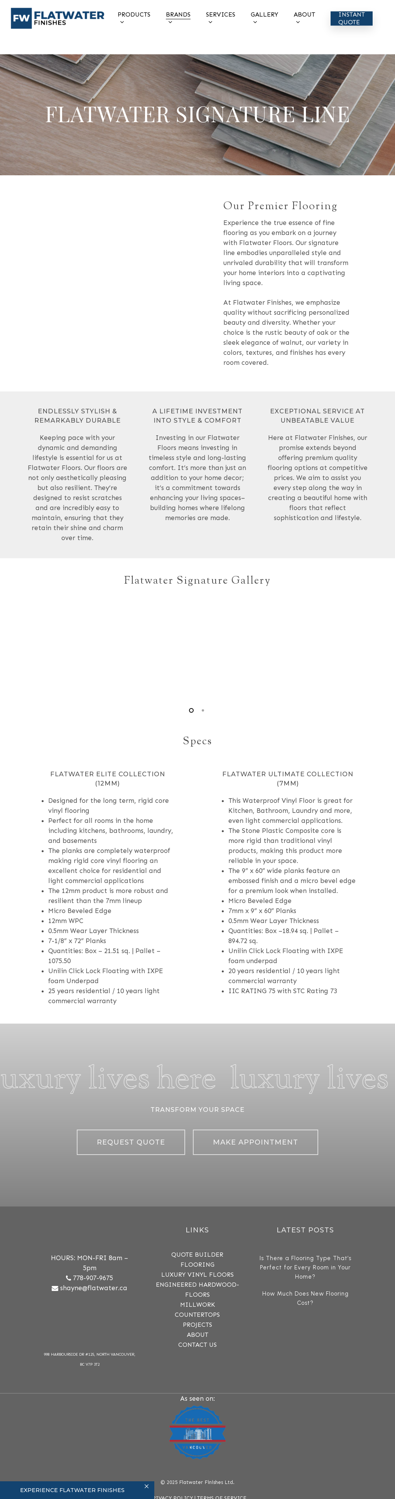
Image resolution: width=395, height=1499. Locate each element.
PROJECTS (197, 1324)
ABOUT (197, 1334)
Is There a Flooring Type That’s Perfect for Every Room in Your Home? (305, 1267)
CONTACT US (197, 1344)
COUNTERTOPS (197, 1314)
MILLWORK (197, 1304)
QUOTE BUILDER (197, 1254)
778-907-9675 (93, 1278)
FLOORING (197, 1264)
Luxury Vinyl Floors (197, 1274)
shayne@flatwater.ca (93, 1288)
